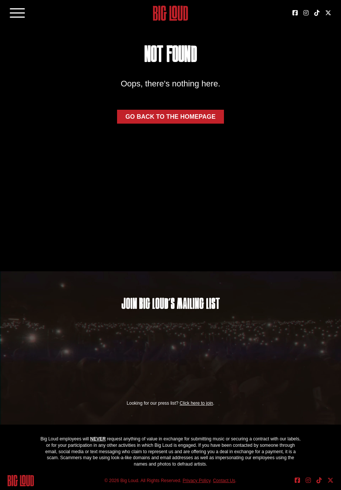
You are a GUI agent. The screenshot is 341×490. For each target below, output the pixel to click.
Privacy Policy (196, 480)
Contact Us (224, 480)
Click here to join (196, 403)
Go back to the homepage (170, 116)
